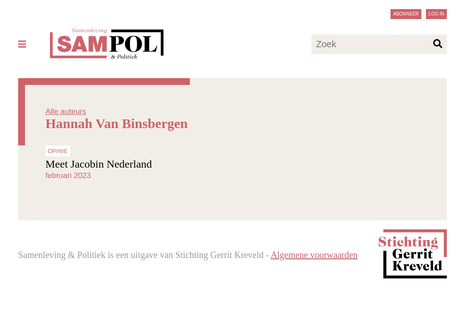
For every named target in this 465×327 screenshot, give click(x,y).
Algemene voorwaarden (314, 255)
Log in (436, 13)
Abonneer (406, 13)
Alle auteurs (65, 111)
